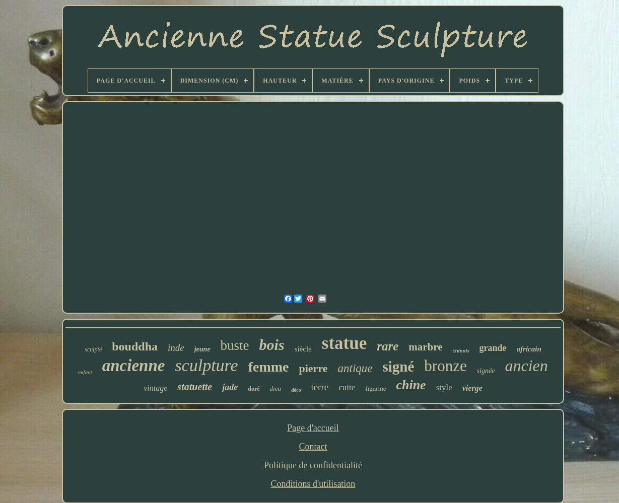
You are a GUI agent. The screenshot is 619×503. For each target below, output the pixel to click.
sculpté (93, 349)
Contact (313, 447)
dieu (275, 388)
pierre (313, 368)
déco (296, 390)
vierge (472, 388)
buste (235, 345)
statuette (194, 386)
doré (253, 388)
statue (344, 343)
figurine (375, 388)
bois (272, 344)
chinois (461, 350)
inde (176, 347)
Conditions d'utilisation (313, 484)
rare (387, 346)
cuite (346, 387)
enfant (85, 372)
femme (268, 367)
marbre (425, 347)
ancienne (133, 365)
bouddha (135, 346)
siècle (303, 349)
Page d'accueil (313, 428)
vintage (155, 388)
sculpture (206, 365)
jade (230, 387)
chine (411, 385)
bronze (445, 366)
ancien (526, 365)
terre (319, 387)
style (444, 387)
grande (493, 348)
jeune (202, 349)
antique (355, 368)
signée (486, 371)
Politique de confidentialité (313, 465)
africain (529, 349)
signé (399, 366)
